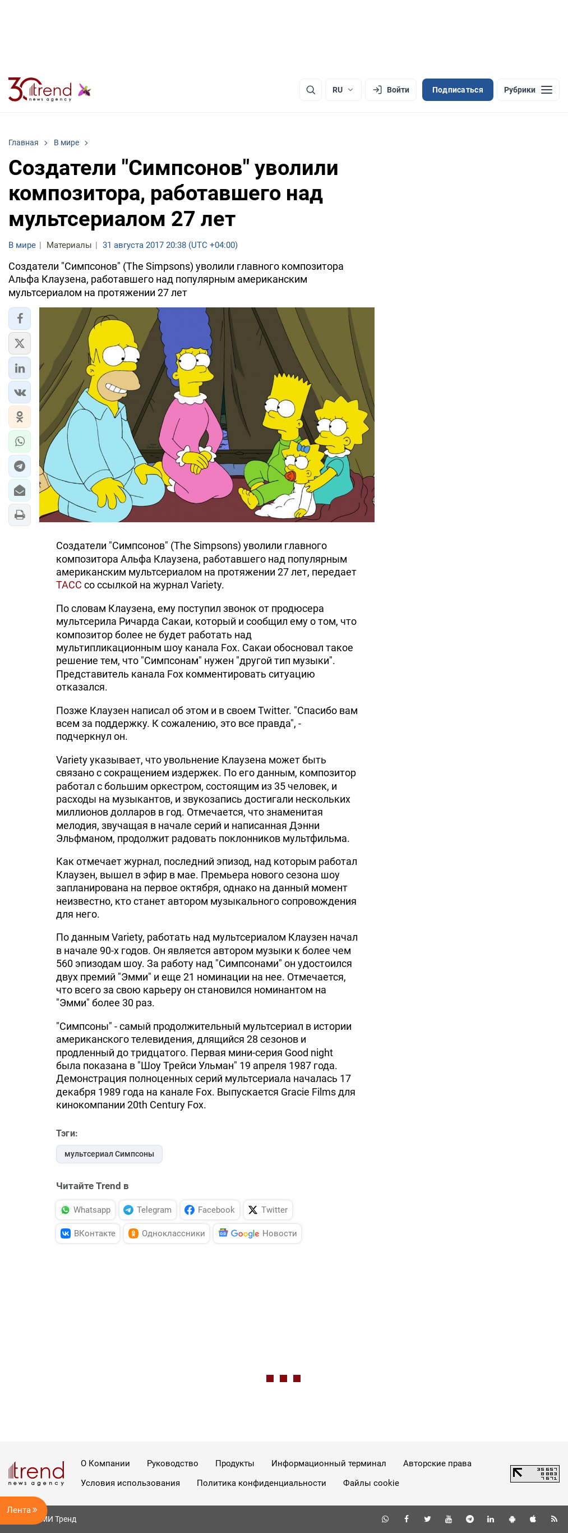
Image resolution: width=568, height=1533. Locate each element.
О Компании (105, 1463)
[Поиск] (310, 90)
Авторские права (437, 1463)
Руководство (172, 1463)
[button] (19, 318)
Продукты (235, 1463)
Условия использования (130, 1483)
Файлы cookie (371, 1483)
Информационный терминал (328, 1463)
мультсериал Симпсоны (109, 1153)
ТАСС (69, 585)
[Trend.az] (49, 89)
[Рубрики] (528, 90)
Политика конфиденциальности (261, 1483)
